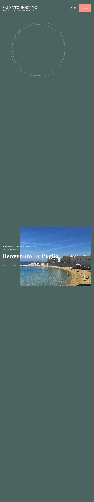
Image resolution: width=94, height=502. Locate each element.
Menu (85, 8)
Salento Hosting (20, 8)
